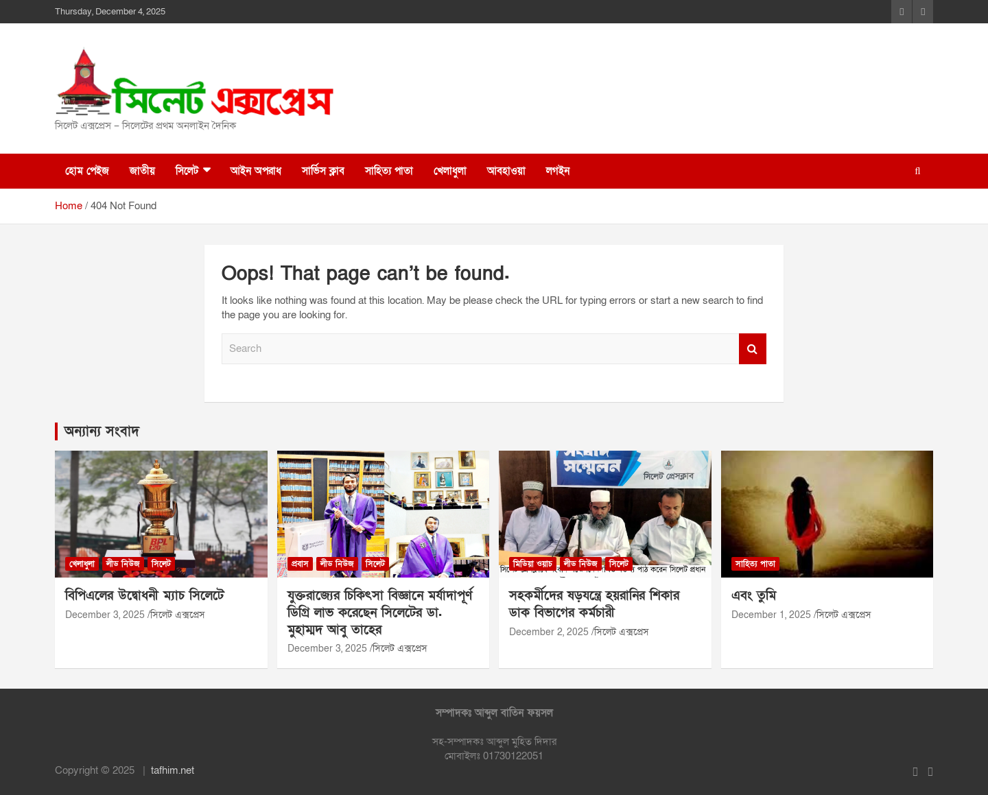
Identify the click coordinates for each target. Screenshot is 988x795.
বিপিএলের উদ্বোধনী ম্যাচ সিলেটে (144, 595)
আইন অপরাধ (256, 171)
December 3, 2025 (105, 614)
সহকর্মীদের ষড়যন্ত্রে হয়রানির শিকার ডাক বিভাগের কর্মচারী (594, 604)
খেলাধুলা (450, 171)
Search (752, 348)
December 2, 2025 (549, 632)
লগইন (557, 171)
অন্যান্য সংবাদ (101, 431)
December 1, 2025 (771, 614)
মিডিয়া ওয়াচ (532, 563)
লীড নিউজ (123, 563)
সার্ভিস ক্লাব (323, 171)
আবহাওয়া (506, 171)
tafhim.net (172, 770)
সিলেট (187, 171)
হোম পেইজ (87, 171)
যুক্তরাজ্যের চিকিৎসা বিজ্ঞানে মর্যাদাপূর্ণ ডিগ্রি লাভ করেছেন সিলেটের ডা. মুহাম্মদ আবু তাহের (379, 612)
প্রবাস (300, 563)
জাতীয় (142, 171)
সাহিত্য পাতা (389, 171)
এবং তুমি (753, 595)
